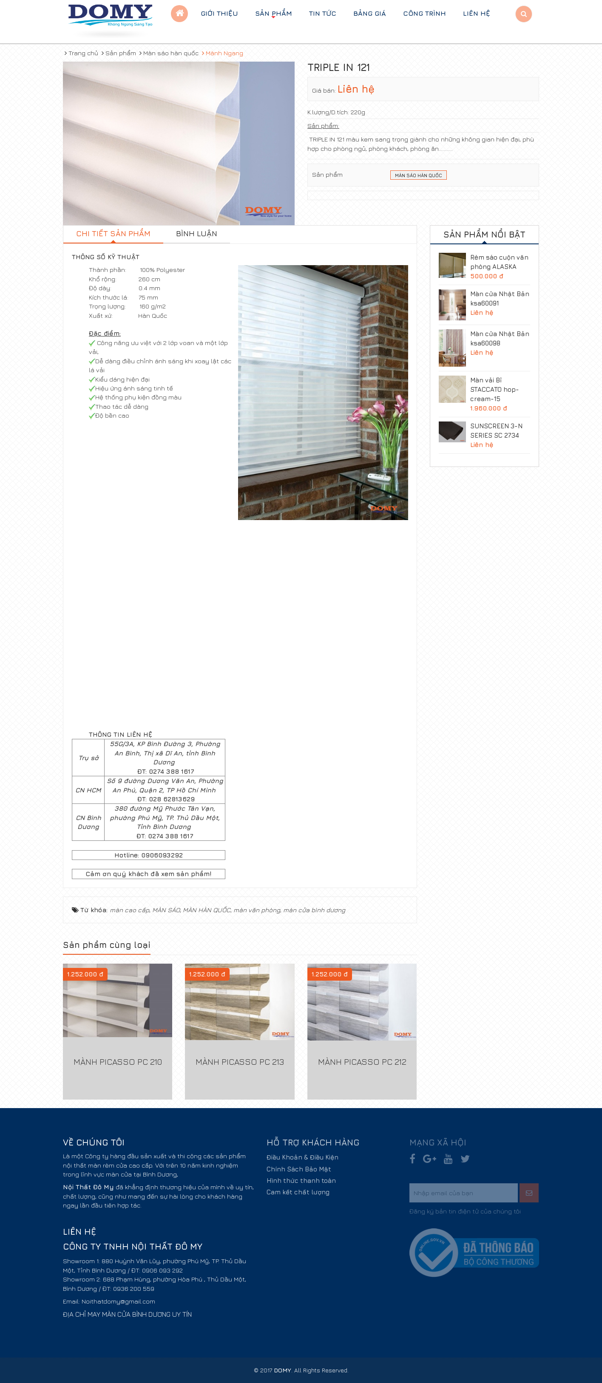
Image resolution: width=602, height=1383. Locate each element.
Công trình (424, 13)
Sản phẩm (273, 15)
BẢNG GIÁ (369, 13)
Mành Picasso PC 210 (118, 1061)
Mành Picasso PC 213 (240, 1061)
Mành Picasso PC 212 (362, 1061)
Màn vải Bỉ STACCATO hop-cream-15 (494, 389)
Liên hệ (476, 13)
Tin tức (322, 13)
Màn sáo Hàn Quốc (418, 176)
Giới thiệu (219, 13)
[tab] (113, 234)
